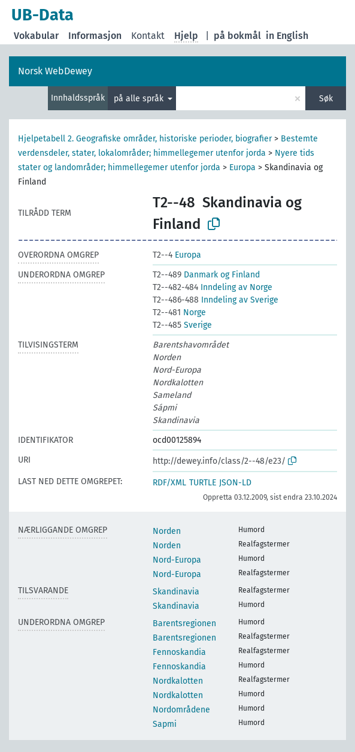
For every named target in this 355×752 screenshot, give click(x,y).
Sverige (182, 325)
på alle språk (140, 98)
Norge (179, 312)
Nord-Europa (177, 560)
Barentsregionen (184, 623)
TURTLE (202, 483)
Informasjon (95, 35)
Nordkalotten (178, 681)
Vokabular (36, 35)
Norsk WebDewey (55, 71)
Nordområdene (181, 710)
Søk (326, 98)
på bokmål (237, 35)
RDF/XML (169, 483)
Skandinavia (176, 592)
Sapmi (165, 724)
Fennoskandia (179, 652)
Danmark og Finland (206, 275)
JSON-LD (235, 483)
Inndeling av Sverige (215, 300)
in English (287, 35)
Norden (167, 531)
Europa (242, 167)
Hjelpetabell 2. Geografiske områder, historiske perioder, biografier (145, 139)
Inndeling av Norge (212, 287)
